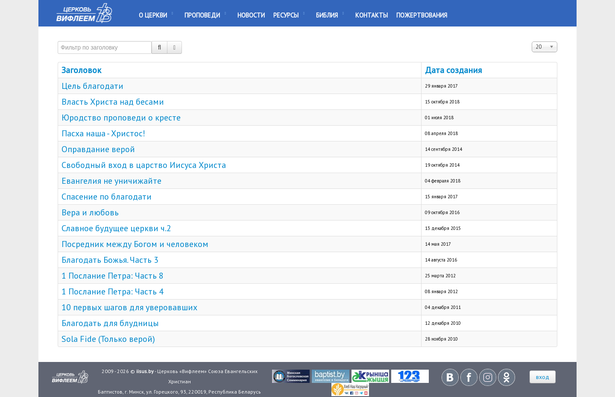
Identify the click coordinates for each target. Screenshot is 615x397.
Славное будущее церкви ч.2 (116, 228)
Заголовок (81, 70)
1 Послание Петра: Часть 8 (113, 275)
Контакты (371, 15)
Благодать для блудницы (110, 323)
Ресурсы (286, 15)
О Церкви (153, 15)
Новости (251, 15)
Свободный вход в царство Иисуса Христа (144, 165)
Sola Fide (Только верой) (108, 338)
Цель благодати (92, 85)
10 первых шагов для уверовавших (129, 307)
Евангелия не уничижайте (111, 180)
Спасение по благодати (107, 196)
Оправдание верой (98, 149)
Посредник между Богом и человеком (135, 244)
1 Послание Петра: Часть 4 (113, 291)
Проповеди (202, 15)
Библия (327, 15)
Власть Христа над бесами (113, 101)
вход (542, 377)
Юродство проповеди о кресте (121, 117)
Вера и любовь (90, 212)
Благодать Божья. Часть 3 (110, 259)
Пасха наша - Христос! (103, 133)
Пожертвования (421, 15)
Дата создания (453, 70)
